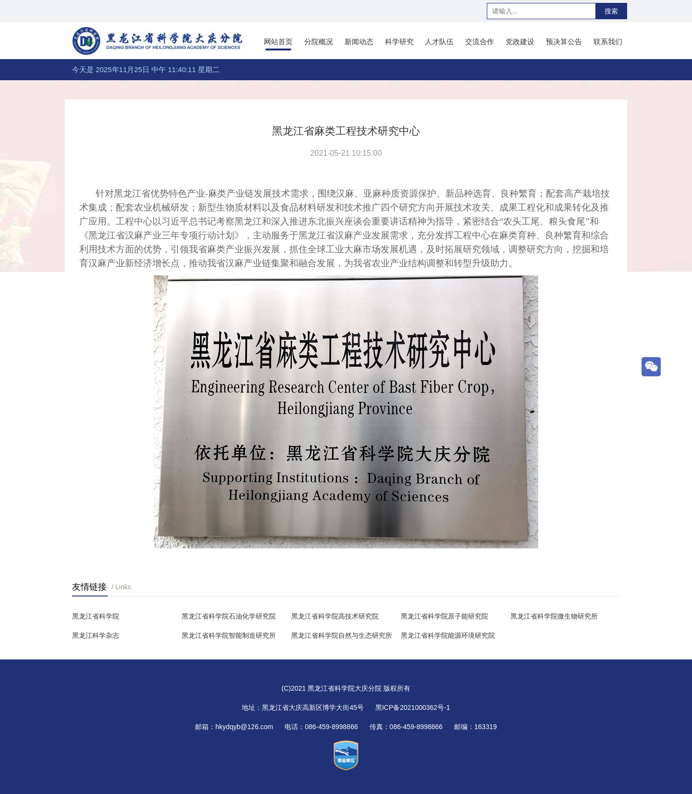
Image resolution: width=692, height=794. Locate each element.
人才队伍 (439, 41)
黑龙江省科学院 (95, 616)
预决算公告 (564, 41)
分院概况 (318, 41)
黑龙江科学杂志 (95, 635)
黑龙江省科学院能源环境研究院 (448, 635)
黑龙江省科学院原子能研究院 (444, 616)
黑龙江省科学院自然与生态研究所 (341, 635)
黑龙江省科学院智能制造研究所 (229, 635)
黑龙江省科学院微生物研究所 (554, 616)
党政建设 (520, 41)
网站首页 (278, 41)
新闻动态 (359, 41)
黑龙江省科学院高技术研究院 (335, 616)
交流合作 (479, 41)
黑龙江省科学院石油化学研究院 (229, 616)
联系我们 (607, 41)
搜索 (611, 11)
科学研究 (399, 41)
